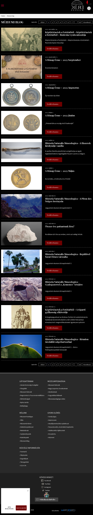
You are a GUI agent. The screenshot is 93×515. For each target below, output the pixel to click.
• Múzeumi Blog (24, 441)
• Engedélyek (23, 459)
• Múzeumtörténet (25, 424)
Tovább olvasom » (53, 49)
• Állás (21, 420)
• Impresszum (52, 420)
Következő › (87, 22)
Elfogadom (21, 508)
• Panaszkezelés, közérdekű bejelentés (61, 427)
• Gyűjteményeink (25, 434)
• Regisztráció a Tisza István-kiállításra (31, 395)
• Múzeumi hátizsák (25, 392)
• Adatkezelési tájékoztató (56, 430)
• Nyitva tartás (24, 402)
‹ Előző (42, 22)
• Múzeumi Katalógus (26, 417)
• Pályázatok (23, 455)
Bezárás (27, 491)
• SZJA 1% (22, 466)
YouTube (47, 484)
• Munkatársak (24, 430)
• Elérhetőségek (24, 399)
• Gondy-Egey (52, 417)
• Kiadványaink (24, 437)
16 (80, 22)
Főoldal (3, 16)
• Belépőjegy (23, 406)
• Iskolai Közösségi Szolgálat (28, 385)
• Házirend (51, 437)
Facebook (47, 481)
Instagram (47, 487)
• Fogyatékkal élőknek (55, 395)
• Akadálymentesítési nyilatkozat (58, 424)
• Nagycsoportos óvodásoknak (58, 388)
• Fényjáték (23, 388)
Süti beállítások (9, 508)
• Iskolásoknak (52, 392)
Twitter (47, 490)
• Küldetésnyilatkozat (26, 427)
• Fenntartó (23, 452)
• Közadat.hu (52, 434)
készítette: (55, 511)
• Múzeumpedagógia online (56, 399)
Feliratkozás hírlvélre (47, 500)
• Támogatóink (24, 462)
